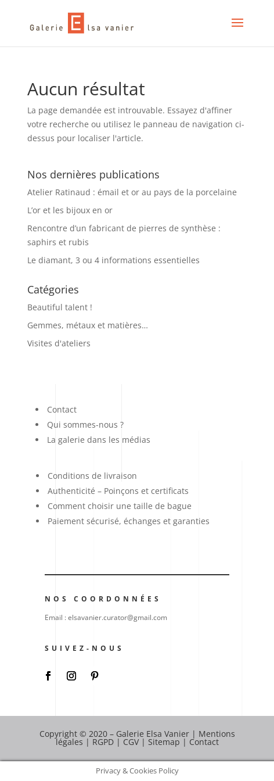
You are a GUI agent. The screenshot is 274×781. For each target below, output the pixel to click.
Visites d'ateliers (59, 343)
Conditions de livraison (92, 475)
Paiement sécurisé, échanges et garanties (129, 520)
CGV (131, 741)
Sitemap (164, 741)
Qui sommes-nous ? (85, 424)
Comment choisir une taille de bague (120, 505)
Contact (62, 409)
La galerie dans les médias (98, 439)
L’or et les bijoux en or (70, 210)
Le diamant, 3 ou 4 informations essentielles (113, 260)
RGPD (103, 741)
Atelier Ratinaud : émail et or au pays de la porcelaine (132, 192)
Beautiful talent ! (59, 307)
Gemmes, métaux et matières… (87, 325)
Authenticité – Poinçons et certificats (118, 490)
